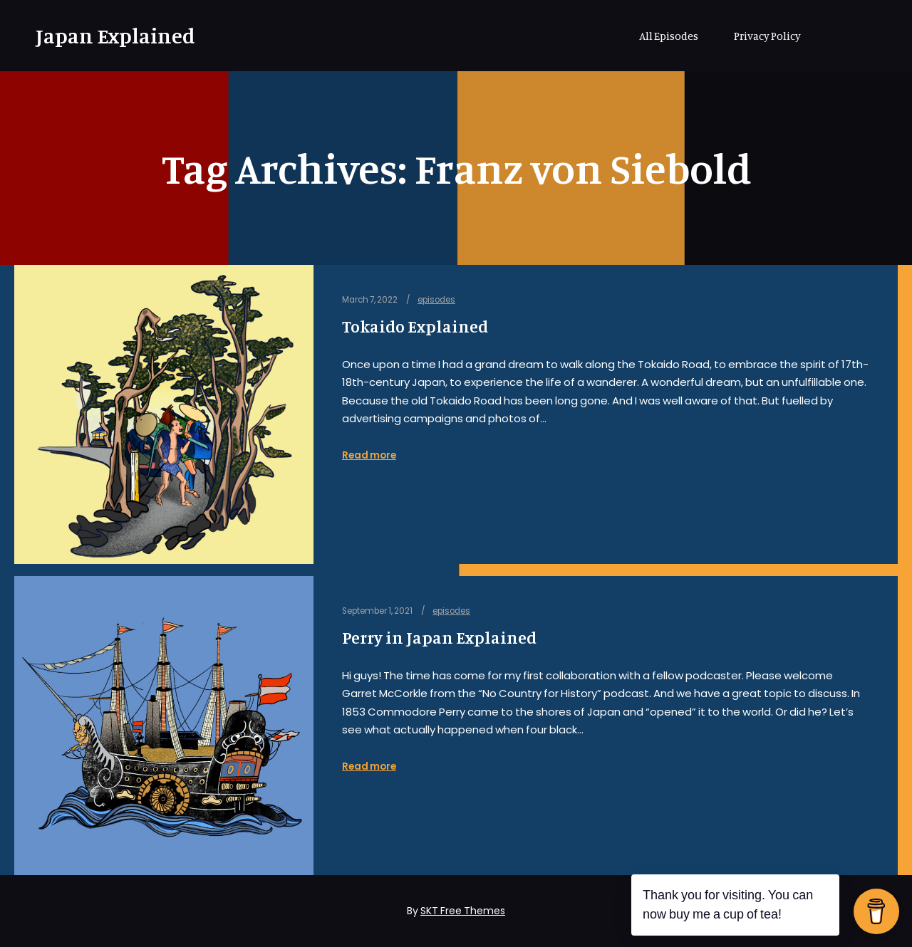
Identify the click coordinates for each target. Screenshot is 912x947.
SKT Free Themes (462, 911)
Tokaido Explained (415, 326)
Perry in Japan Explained (439, 637)
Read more (369, 455)
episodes (436, 299)
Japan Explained (107, 35)
